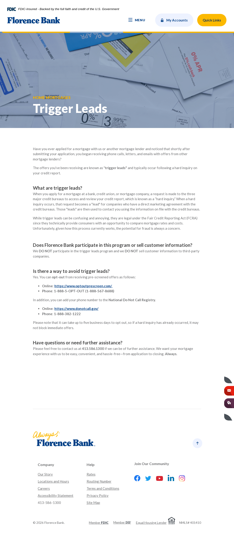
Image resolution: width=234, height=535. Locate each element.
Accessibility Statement (55, 495)
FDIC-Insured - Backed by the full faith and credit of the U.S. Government (68, 9)
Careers (44, 488)
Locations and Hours (53, 481)
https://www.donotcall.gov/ (76, 308)
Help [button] (91, 464)
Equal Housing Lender (151, 522)
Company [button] (46, 464)
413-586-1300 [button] (49, 502)
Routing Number (99, 481)
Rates (91, 474)
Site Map (93, 502)
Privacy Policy (98, 495)
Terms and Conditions (103, 488)
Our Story (45, 474)
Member (99, 522)
